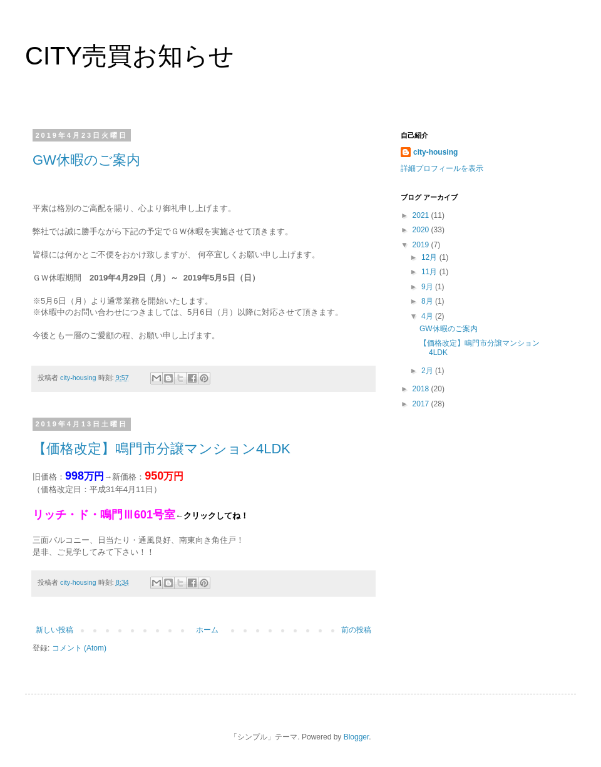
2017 (422, 403)
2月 (428, 370)
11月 (430, 271)
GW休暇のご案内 (86, 160)
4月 (428, 316)
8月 (428, 301)
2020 (422, 229)
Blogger (356, 737)
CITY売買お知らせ (129, 55)
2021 (422, 215)
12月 (430, 257)
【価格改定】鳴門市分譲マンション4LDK (161, 448)
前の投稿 (356, 629)
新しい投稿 (54, 629)
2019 (422, 244)
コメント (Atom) (79, 648)
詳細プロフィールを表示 (442, 168)
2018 (422, 388)
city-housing (435, 152)
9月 (428, 286)
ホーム (207, 629)
